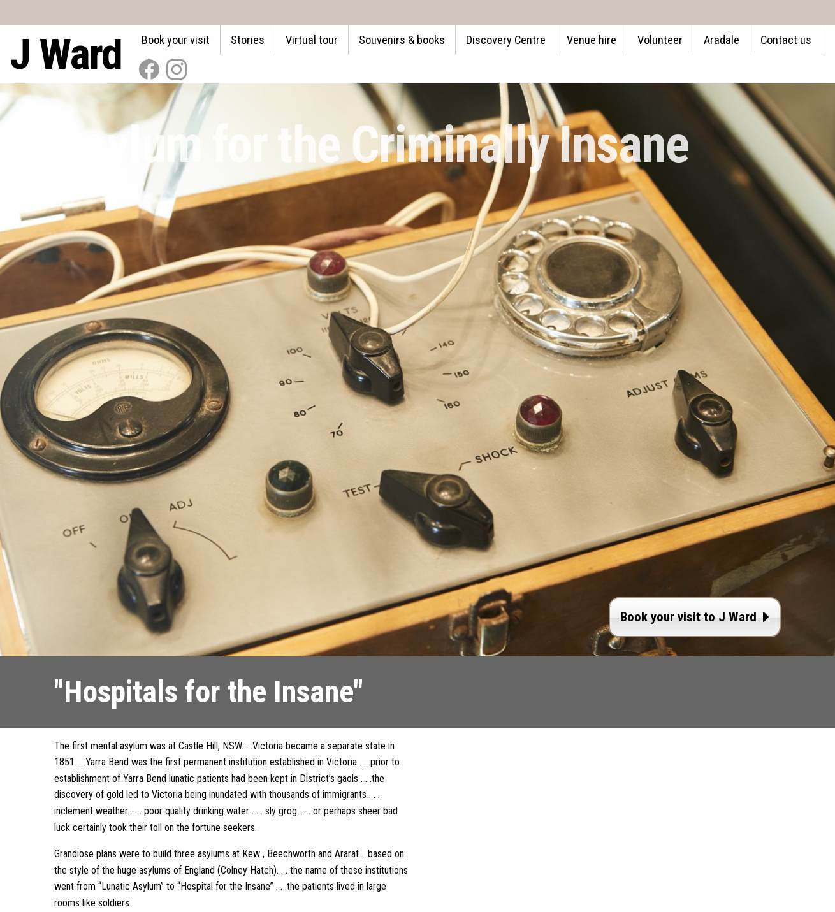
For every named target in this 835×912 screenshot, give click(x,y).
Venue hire (591, 40)
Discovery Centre (506, 40)
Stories (248, 40)
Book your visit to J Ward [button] (694, 617)
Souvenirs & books (402, 40)
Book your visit (176, 40)
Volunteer (660, 40)
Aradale (721, 40)
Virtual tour (312, 40)
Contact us (785, 40)
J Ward (66, 54)
